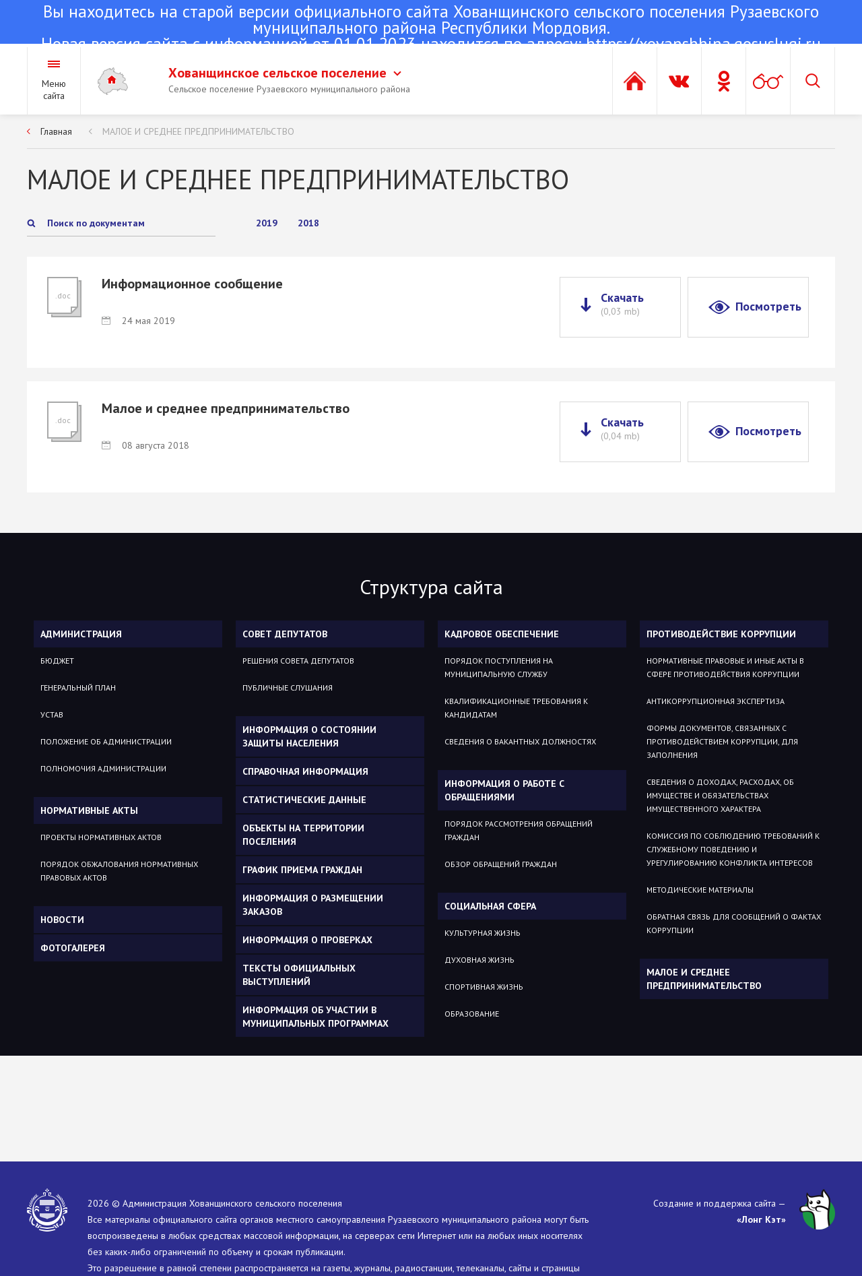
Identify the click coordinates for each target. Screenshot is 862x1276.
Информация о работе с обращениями (504, 790)
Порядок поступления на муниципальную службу (498, 667)
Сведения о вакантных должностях (520, 741)
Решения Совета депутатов (298, 661)
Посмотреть (768, 306)
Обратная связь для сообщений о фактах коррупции (733, 923)
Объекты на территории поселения (303, 835)
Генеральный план (78, 687)
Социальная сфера (490, 906)
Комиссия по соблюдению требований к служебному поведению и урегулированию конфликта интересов (733, 849)
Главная (56, 131)
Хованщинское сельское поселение (284, 73)
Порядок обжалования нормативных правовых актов (119, 871)
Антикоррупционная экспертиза (715, 701)
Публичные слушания (287, 687)
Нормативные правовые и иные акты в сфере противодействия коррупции (725, 667)
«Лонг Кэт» (761, 1219)
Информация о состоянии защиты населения (309, 736)
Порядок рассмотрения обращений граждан (518, 830)
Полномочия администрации (103, 768)
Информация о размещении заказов (312, 905)
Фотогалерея (72, 948)
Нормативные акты (89, 810)
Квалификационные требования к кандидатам (516, 708)
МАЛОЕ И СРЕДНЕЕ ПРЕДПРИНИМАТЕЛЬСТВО (198, 131)
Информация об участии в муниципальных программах (315, 1016)
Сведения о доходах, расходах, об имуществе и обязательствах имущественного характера (720, 795)
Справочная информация (305, 771)
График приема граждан (302, 870)
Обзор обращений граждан (500, 864)
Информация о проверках (307, 940)
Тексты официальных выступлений (299, 975)
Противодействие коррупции (721, 634)
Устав (51, 714)
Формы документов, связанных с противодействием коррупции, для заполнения (722, 741)
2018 (308, 223)
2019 (266, 223)
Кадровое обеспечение (501, 634)
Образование (471, 1014)
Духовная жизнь (479, 960)
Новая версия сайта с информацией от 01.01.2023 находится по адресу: (431, 29)
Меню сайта (54, 89)
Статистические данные (304, 800)
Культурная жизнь (482, 933)
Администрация (81, 634)
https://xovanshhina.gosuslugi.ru (703, 44)
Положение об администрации (106, 741)
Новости (62, 920)
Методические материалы (700, 890)
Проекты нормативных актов (101, 837)
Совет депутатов (284, 634)
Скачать (622, 304)
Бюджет (57, 661)
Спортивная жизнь (483, 987)
